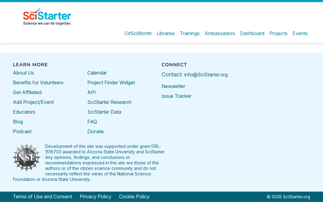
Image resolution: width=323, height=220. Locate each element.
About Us (23, 72)
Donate (95, 131)
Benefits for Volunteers (38, 82)
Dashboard (252, 33)
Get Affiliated (27, 92)
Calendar (97, 72)
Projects (278, 33)
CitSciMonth (138, 33)
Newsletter (173, 86)
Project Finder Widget (111, 82)
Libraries (166, 33)
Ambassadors (220, 33)
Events (300, 33)
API (91, 92)
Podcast (22, 131)
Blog (18, 121)
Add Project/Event (33, 102)
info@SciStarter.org (206, 75)
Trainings (190, 33)
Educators (24, 111)
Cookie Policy (134, 196)
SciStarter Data (104, 111)
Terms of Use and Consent (42, 196)
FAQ (92, 121)
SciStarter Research (109, 102)
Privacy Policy (95, 196)
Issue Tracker (176, 96)
